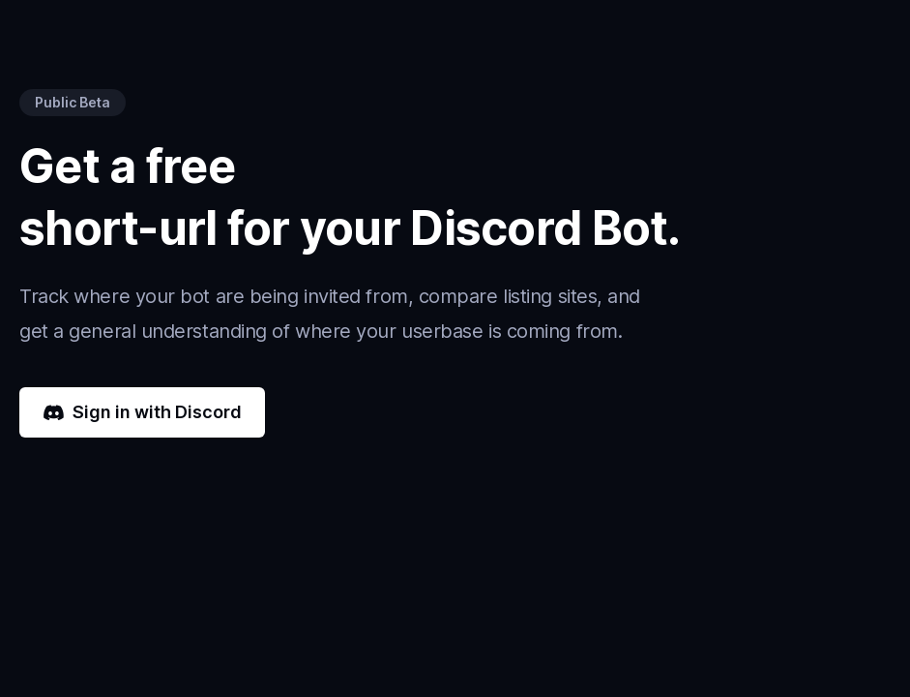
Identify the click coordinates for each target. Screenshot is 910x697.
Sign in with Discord (142, 412)
